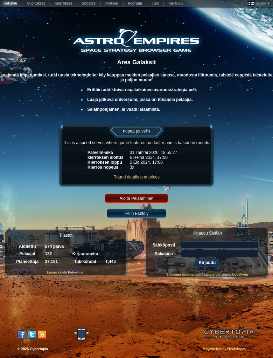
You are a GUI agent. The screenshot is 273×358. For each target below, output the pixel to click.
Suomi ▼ (259, 3)
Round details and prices (136, 177)
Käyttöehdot (213, 349)
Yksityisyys (236, 349)
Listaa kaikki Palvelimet (65, 272)
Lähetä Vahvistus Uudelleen (226, 274)
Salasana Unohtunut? (183, 274)
